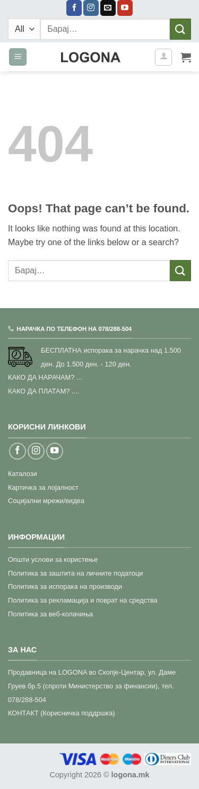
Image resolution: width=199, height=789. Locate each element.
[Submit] (180, 29)
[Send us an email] (108, 8)
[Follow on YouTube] (125, 8)
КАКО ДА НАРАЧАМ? (41, 377)
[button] (18, 57)
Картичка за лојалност (43, 487)
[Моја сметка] (163, 57)
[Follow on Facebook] (74, 8)
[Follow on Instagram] (91, 8)
